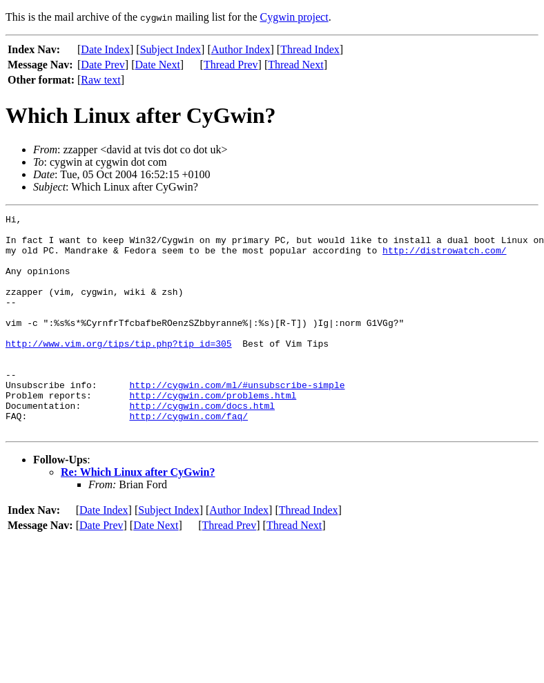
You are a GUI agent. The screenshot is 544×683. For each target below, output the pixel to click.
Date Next (157, 64)
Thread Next (295, 64)
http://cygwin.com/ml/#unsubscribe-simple (236, 420)
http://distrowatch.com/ (444, 258)
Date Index (105, 49)
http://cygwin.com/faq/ (188, 457)
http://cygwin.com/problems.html (212, 432)
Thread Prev (231, 64)
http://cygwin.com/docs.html (202, 445)
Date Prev (103, 64)
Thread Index (310, 49)
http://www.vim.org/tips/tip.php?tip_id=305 (119, 370)
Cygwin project (294, 17)
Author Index (241, 49)
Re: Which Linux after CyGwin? (138, 515)
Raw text (100, 80)
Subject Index (170, 49)
